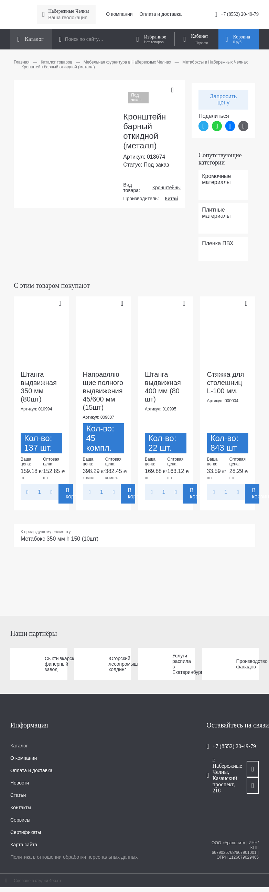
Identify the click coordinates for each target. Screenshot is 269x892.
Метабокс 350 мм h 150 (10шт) (59, 539)
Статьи (18, 795)
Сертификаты (25, 832)
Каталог (19, 745)
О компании (119, 14)
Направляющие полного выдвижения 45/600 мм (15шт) (103, 391)
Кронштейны (166, 187)
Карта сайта (23, 844)
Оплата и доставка (161, 14)
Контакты (20, 807)
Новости (19, 783)
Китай (171, 198)
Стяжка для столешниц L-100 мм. (225, 383)
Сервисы (20, 820)
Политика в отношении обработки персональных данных (74, 857)
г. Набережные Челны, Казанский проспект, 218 (223, 775)
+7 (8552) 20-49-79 (239, 14)
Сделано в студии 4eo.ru (37, 880)
